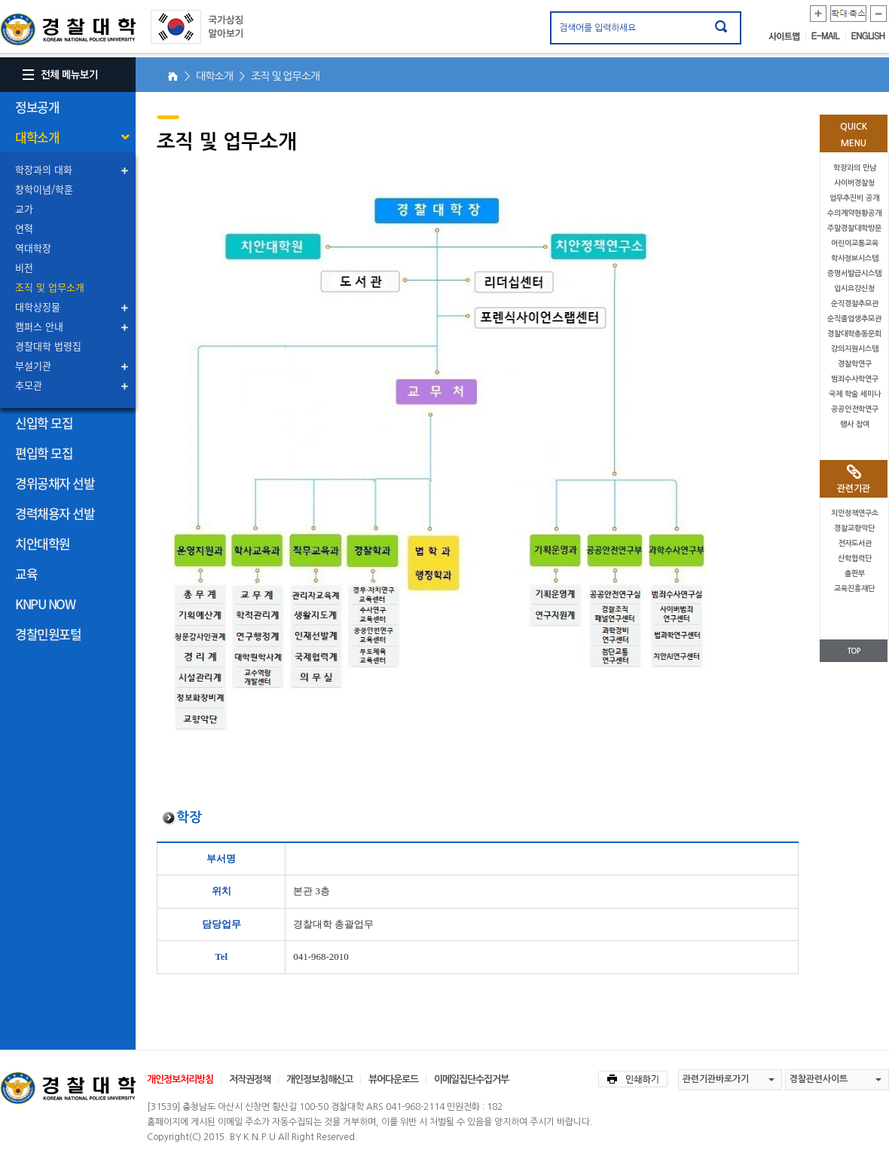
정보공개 (37, 106)
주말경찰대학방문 (854, 228)
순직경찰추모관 (854, 303)
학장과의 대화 (43, 169)
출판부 (855, 573)
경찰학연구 (855, 363)
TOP (854, 651)
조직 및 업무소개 (49, 287)
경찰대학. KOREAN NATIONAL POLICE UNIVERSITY (68, 29)
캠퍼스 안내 (39, 326)
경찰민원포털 (48, 633)
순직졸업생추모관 (854, 318)
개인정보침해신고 (319, 1079)
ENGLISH (868, 36)
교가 (24, 208)
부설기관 (33, 365)
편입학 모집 (43, 452)
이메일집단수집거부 (471, 1079)
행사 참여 (854, 424)
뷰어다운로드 (393, 1079)
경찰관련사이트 (819, 1079)
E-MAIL (828, 36)
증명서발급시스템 (854, 273)
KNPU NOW (45, 603)
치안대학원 (42, 543)
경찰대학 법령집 (48, 346)
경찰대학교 (68, 1088)
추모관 (28, 385)
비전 (24, 267)
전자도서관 (855, 543)
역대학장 (33, 248)
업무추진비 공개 (854, 198)
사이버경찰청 (854, 182)
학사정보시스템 (854, 258)
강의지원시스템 (854, 348)
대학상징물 (37, 306)
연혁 (24, 228)
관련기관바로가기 (716, 1079)
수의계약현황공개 (854, 213)
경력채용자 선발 (54, 513)
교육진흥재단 (854, 588)
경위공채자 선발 (54, 483)
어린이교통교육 (854, 243)
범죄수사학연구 (854, 379)
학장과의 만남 (854, 167)
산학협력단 (855, 558)
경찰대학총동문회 (854, 333)
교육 (26, 573)
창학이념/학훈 (44, 189)
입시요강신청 (854, 288)
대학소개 (37, 136)
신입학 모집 (43, 422)
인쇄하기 (633, 1079)
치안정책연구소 (854, 513)
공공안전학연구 (854, 409)
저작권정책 (249, 1079)
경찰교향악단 (854, 528)
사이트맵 (787, 36)
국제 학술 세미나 (855, 394)
